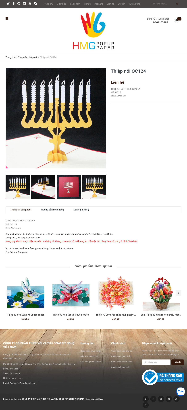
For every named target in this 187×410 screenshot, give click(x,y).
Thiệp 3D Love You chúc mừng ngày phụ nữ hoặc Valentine (127, 314)
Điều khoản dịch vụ (89, 356)
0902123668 (160, 22)
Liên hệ (110, 4)
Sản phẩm (75, 4)
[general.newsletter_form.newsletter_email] (156, 362)
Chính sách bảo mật (120, 367)
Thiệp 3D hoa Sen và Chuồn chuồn (71, 314)
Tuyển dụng (134, 4)
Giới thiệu (61, 4)
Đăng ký (151, 19)
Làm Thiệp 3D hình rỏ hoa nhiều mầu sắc (162, 314)
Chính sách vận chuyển (122, 351)
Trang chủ (48, 4)
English (121, 4)
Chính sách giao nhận (121, 356)
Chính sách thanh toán (121, 362)
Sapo (100, 399)
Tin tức (87, 4)
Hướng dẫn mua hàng (90, 351)
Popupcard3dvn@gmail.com (23, 383)
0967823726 (15, 373)
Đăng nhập (164, 19)
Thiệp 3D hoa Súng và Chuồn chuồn (26, 314)
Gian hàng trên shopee (90, 362)
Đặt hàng (98, 4)
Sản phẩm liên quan (93, 266)
